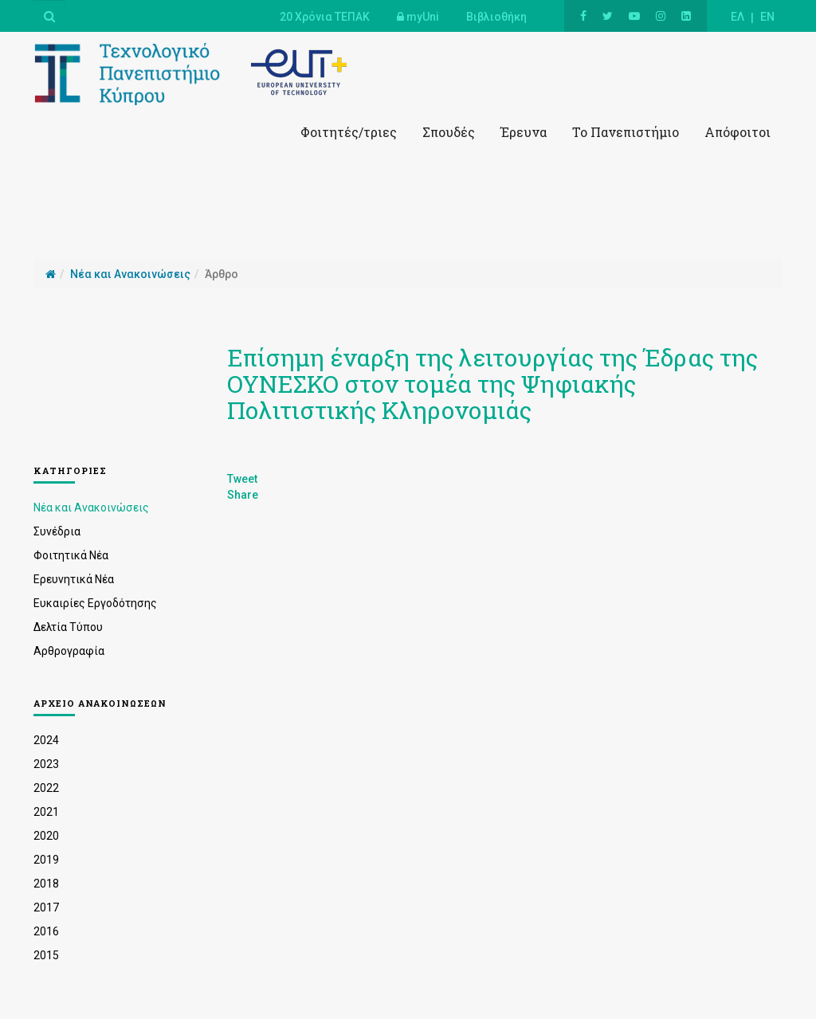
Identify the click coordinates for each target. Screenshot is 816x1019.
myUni (418, 16)
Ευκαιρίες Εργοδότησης (95, 603)
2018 (46, 883)
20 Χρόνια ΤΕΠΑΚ (325, 16)
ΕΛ (737, 16)
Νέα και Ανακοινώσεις (91, 507)
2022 (46, 788)
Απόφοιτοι (737, 131)
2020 (46, 835)
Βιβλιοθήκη (496, 16)
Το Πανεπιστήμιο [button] (625, 131)
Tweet (242, 478)
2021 (46, 811)
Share (242, 494)
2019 (46, 859)
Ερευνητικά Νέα (73, 579)
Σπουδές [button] (448, 131)
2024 (46, 740)
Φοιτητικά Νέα (70, 555)
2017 (46, 907)
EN (767, 16)
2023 (46, 764)
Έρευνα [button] (523, 131)
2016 (46, 931)
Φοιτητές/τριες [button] (348, 131)
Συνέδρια (56, 531)
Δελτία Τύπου (68, 627)
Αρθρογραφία (68, 651)
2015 (46, 955)
